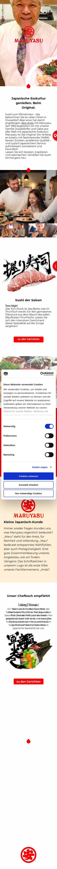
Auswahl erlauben (28, 484)
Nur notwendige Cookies (28, 493)
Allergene (13, 764)
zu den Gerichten (29, 339)
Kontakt (12, 799)
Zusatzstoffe (15, 769)
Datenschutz (16, 759)
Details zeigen (40, 467)
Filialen (11, 783)
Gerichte (12, 788)
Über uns (13, 794)
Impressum (15, 753)
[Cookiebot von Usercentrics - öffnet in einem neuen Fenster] (41, 374)
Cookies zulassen (28, 476)
